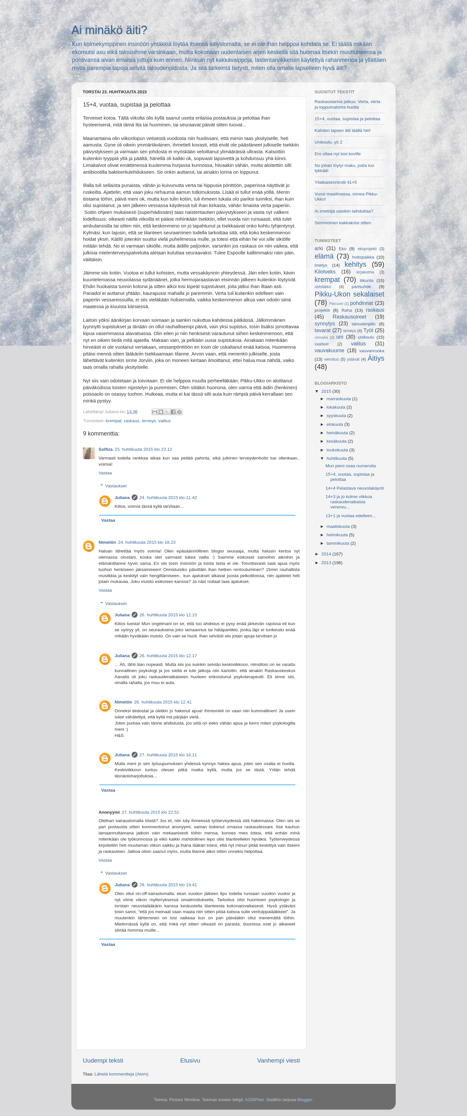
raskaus (131, 420)
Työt (369, 330)
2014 (326, 554)
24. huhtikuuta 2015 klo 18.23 (146, 542)
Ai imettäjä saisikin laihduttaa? (344, 211)
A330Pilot (254, 1099)
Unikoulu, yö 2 (328, 142)
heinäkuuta (338, 432)
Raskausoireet (349, 317)
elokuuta (335, 424)
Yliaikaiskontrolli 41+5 (336, 182)
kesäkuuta (337, 441)
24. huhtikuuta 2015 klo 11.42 (168, 497)
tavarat (323, 330)
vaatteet (322, 344)
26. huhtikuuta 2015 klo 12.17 (168, 655)
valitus (164, 420)
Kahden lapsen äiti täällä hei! (343, 130)
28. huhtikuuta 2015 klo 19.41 (168, 884)
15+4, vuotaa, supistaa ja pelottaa (347, 118)
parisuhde (361, 286)
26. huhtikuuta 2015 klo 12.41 (163, 702)
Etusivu (190, 1060)
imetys (321, 265)
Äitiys (375, 358)
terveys (149, 420)
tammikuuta (339, 543)
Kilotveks (325, 271)
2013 (326, 562)
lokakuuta (337, 407)
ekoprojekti (367, 249)
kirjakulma (365, 272)
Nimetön (107, 542)
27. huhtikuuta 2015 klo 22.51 (150, 812)
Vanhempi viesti (278, 1060)
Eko (342, 248)
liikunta (367, 280)
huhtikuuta (337, 458)
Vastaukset (116, 485)
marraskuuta (339, 398)
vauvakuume (329, 350)
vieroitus (331, 359)
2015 (326, 391)
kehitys (355, 264)
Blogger (304, 1099)
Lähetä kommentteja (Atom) (121, 1074)
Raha (346, 310)
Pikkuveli (336, 304)
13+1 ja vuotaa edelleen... (351, 515)
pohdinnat (361, 303)
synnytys (325, 323)
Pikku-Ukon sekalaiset (349, 294)
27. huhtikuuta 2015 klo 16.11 (168, 754)
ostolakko (323, 287)
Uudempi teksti (103, 1060)
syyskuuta (337, 415)
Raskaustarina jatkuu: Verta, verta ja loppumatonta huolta (347, 104)
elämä (324, 256)
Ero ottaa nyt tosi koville (338, 153)
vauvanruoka (371, 350)
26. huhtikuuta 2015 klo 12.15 (168, 614)
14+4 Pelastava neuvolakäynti (355, 488)
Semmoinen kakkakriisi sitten (343, 222)
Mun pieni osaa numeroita (351, 465)
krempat (114, 420)
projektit (322, 310)
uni (339, 337)
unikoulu (366, 337)
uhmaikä (321, 337)
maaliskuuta (339, 526)
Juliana (122, 497)
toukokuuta (338, 450)
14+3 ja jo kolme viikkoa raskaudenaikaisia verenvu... (349, 501)
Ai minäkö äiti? (109, 30)
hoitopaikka (363, 257)
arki (319, 248)
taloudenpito (364, 323)
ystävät (353, 359)
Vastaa (105, 473)
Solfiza (106, 449)
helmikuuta (338, 534)
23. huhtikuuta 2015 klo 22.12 (143, 449)
